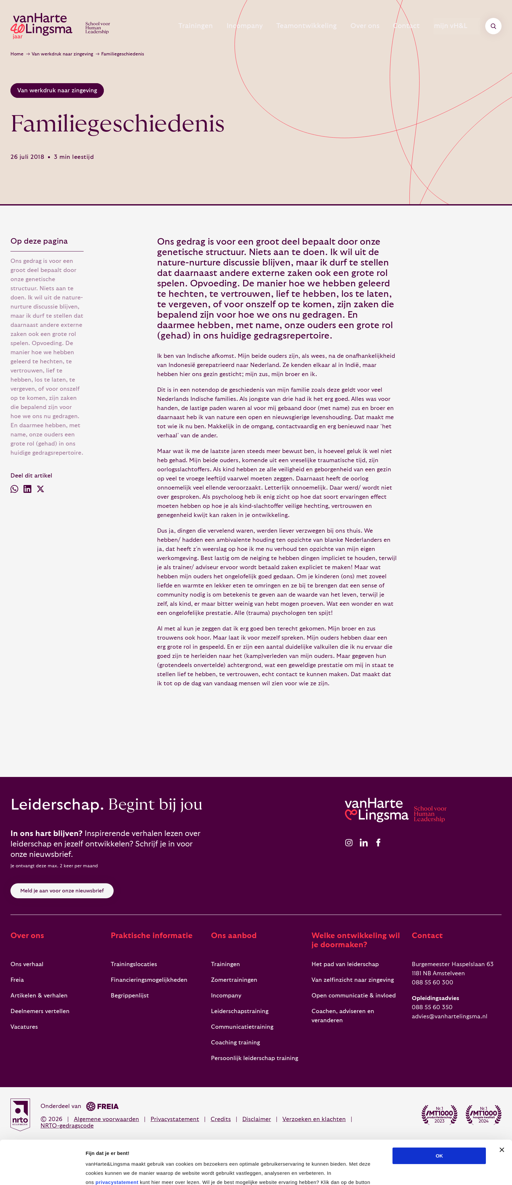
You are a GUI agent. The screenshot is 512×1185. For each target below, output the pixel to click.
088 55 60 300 (432, 983)
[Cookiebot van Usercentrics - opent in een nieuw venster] (42, 1172)
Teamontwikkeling (288, 26)
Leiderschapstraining (239, 1011)
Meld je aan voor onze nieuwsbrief (62, 890)
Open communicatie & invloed (354, 996)
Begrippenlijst (130, 996)
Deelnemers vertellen (40, 1011)
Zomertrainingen (234, 980)
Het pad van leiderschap (345, 964)
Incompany (222, 26)
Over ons (352, 26)
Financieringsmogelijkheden (149, 980)
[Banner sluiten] (502, 1108)
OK (439, 1114)
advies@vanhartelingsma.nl (450, 1016)
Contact (400, 26)
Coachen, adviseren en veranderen (343, 1016)
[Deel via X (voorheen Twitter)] (40, 490)
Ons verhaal (26, 964)
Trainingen (167, 26)
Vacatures (24, 1027)
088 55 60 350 (432, 1007)
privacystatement (116, 1141)
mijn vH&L (458, 26)
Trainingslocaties (134, 964)
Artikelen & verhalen (39, 996)
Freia (17, 980)
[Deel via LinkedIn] (27, 490)
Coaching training (235, 1043)
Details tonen (352, 1172)
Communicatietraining (242, 1027)
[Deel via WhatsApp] (14, 490)
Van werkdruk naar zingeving (62, 54)
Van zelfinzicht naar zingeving (353, 980)
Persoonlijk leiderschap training (254, 1058)
